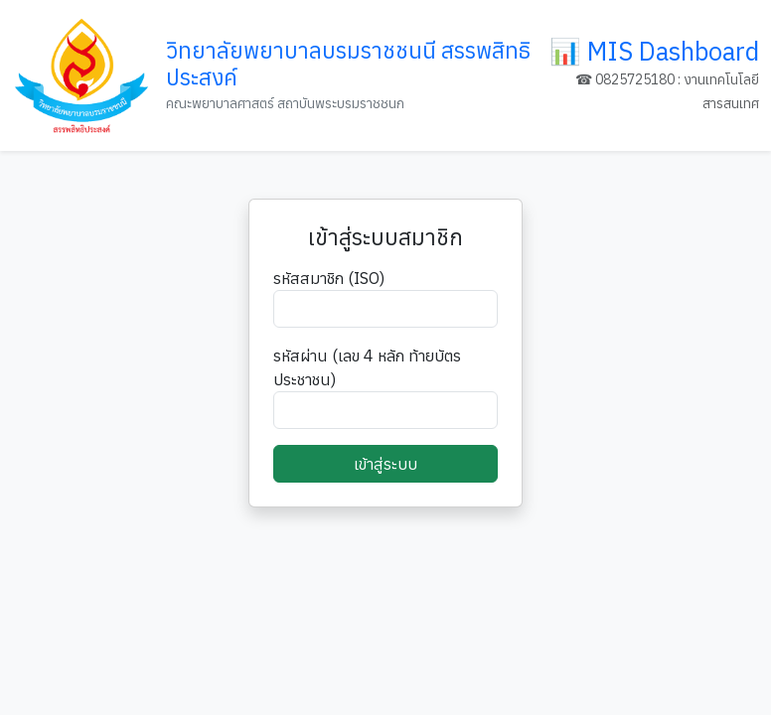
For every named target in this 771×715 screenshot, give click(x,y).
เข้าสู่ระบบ (385, 464)
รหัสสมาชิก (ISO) (329, 278)
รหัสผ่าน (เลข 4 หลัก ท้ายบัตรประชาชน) (367, 367)
